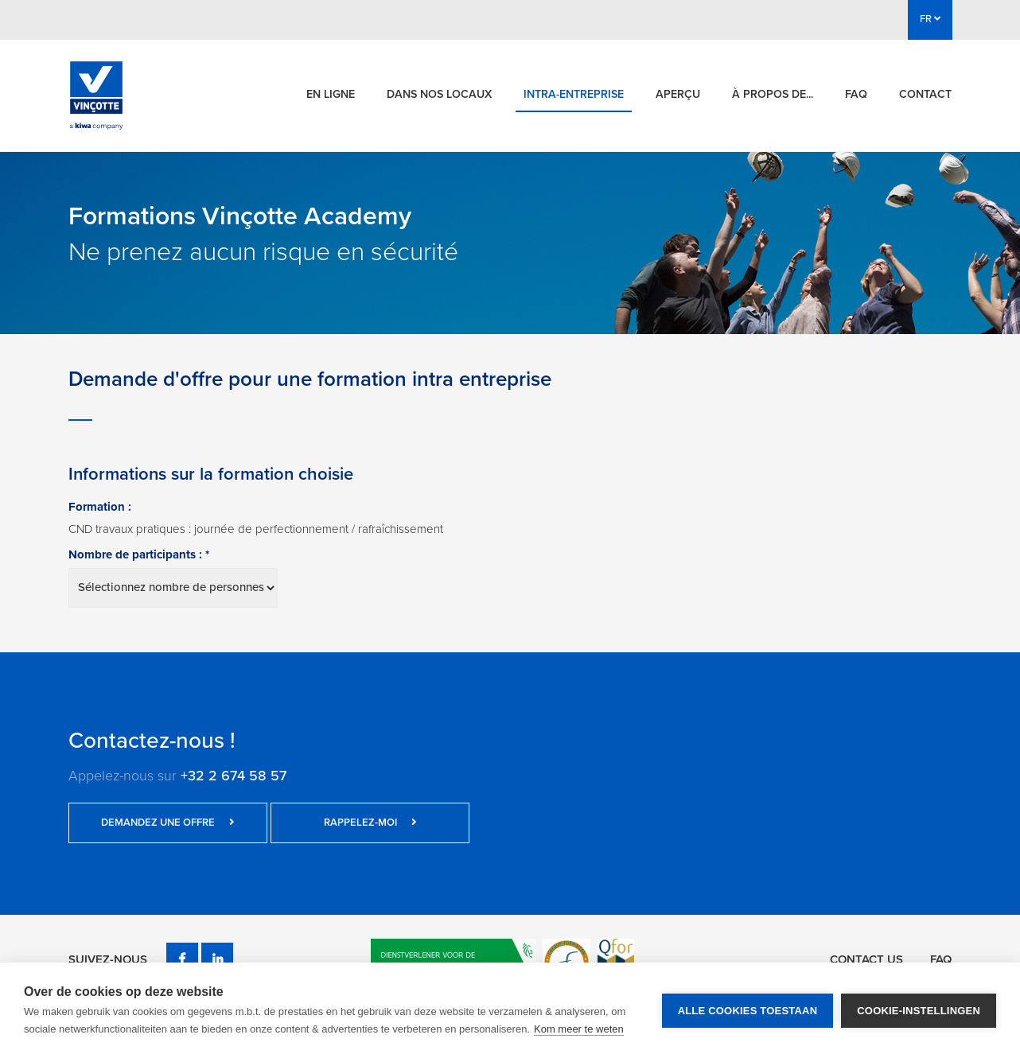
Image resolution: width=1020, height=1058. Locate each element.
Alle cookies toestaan (748, 1011)
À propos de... (772, 94)
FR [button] (930, 19)
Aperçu (678, 94)
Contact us (866, 959)
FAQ (856, 94)
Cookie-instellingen (918, 1011)
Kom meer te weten (579, 1029)
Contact (925, 94)
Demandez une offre (168, 822)
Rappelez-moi (370, 822)
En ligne (330, 94)
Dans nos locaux (439, 94)
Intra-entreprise (574, 94)
